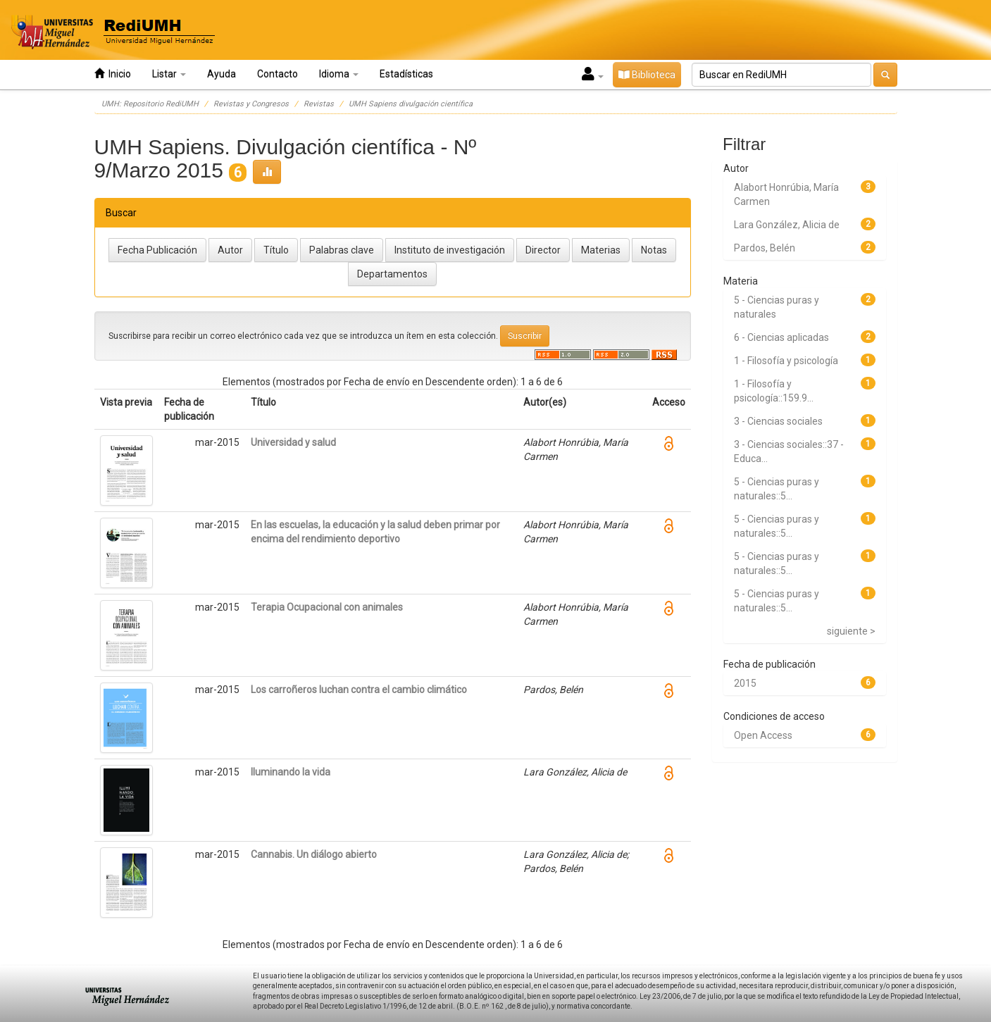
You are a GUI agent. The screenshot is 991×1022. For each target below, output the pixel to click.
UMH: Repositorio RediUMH (150, 103)
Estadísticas (406, 74)
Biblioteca (646, 74)
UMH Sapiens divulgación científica (411, 103)
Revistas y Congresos (251, 103)
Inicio (112, 74)
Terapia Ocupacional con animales (327, 607)
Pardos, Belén (764, 248)
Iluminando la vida (290, 772)
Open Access (763, 735)
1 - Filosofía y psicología (786, 360)
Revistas (319, 103)
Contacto (277, 74)
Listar (169, 74)
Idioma (339, 74)
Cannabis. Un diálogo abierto (314, 854)
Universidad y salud (293, 442)
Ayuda (221, 74)
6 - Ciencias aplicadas (781, 337)
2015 (745, 683)
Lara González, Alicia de (787, 224)
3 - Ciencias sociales (778, 421)
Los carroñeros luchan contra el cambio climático (359, 689)
